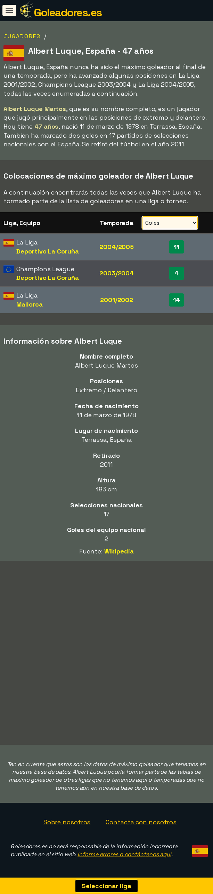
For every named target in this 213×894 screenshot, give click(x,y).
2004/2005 (116, 247)
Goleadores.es (68, 12)
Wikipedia (119, 551)
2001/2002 (116, 300)
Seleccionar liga (106, 886)
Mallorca (29, 304)
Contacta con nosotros (141, 822)
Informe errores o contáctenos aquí (124, 854)
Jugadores (22, 36)
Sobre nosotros (67, 822)
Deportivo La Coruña (47, 251)
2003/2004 (116, 273)
